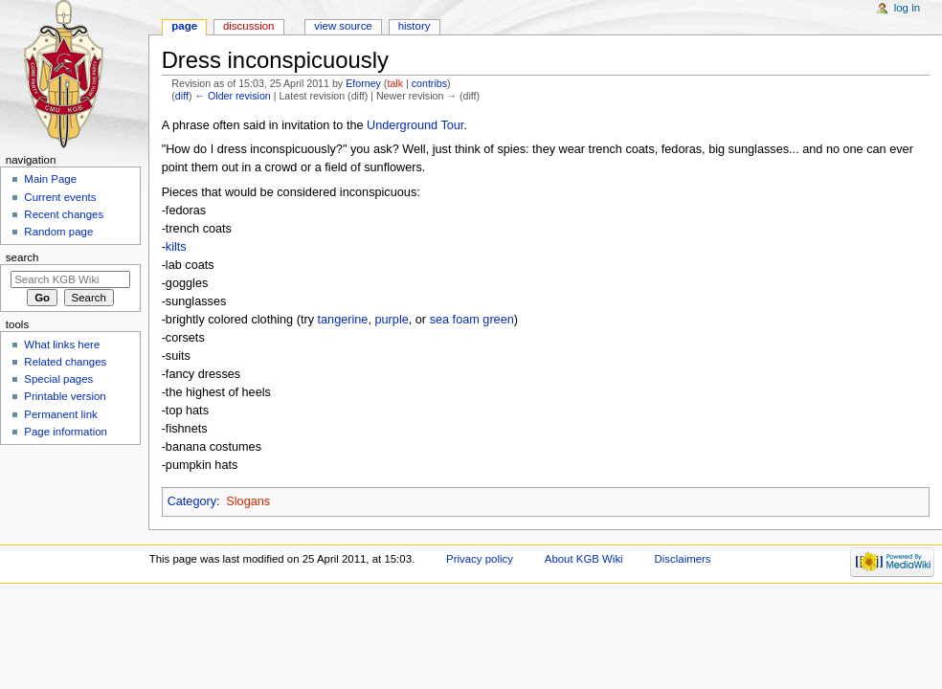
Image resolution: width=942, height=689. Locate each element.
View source (342, 26)
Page (184, 26)
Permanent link (60, 414)
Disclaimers (683, 559)
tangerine (343, 319)
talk (395, 83)
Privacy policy (479, 559)
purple (391, 319)
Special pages (58, 379)
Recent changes (63, 214)
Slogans (248, 501)
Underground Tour (415, 125)
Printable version (64, 396)
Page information (65, 431)
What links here (62, 344)
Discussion (248, 26)
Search (22, 257)
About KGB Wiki (584, 559)
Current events (60, 197)
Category (192, 501)
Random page (58, 231)
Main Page (50, 179)
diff (182, 95)
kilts (176, 247)
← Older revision (232, 95)
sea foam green (472, 319)
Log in (907, 7)
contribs (429, 83)
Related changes (65, 361)
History (414, 26)
